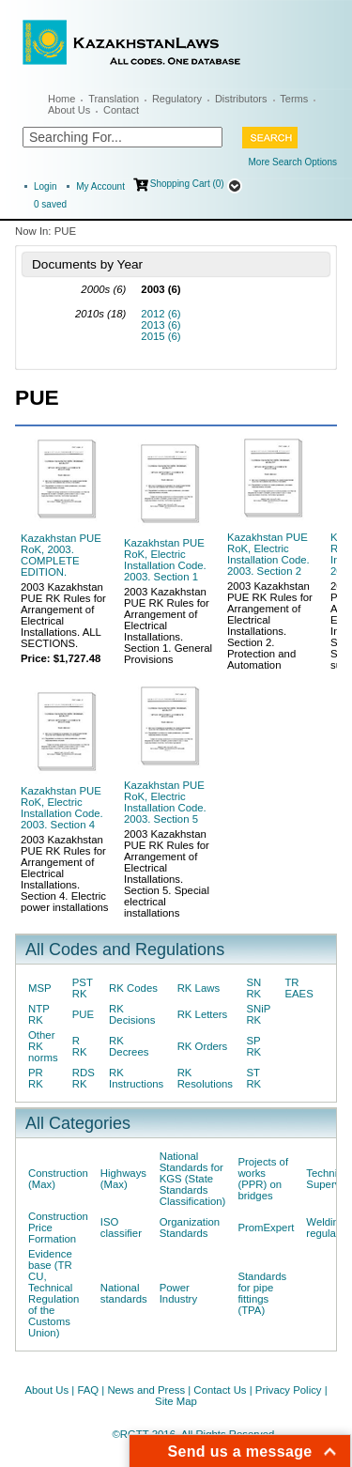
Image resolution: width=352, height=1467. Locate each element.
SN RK (253, 988)
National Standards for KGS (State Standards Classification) (193, 1178)
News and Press (146, 1390)
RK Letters (202, 1014)
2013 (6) (160, 325)
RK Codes (133, 988)
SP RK (253, 1046)
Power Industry (178, 1293)
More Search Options (293, 162)
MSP (40, 988)
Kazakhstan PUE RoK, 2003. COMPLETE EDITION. (61, 555)
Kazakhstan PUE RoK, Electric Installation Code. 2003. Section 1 (165, 559)
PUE (83, 1014)
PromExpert (265, 1227)
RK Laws (198, 988)
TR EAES (298, 988)
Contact (121, 110)
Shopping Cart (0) (187, 183)
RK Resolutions (205, 1078)
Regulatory (177, 98)
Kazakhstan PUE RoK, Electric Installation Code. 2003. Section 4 (62, 807)
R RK (79, 1046)
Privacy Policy (288, 1390)
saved (50, 204)
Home (61, 98)
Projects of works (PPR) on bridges (262, 1178)
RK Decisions (132, 1014)
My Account (100, 186)
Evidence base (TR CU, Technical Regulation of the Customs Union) (53, 1293)
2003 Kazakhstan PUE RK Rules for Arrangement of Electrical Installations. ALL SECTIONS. (63, 615)
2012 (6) (160, 313)
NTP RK (39, 1014)
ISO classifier (121, 1227)
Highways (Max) (123, 1178)
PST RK (82, 988)
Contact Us (219, 1390)
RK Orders (202, 1046)
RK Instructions (136, 1078)
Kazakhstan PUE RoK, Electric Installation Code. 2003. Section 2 (268, 554)
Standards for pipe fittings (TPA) (261, 1293)
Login (45, 186)
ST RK (253, 1078)
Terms (294, 98)
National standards (123, 1293)
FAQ (88, 1390)
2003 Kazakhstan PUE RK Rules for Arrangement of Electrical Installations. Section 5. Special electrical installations (166, 873)
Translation (113, 98)
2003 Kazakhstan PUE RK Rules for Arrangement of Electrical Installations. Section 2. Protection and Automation (270, 625)
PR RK (35, 1078)
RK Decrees (128, 1046)
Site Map (176, 1401)
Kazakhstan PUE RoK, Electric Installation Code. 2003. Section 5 (165, 802)
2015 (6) (160, 336)
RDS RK (83, 1078)
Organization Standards (190, 1227)
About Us (69, 110)
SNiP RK (258, 1014)
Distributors (241, 98)
